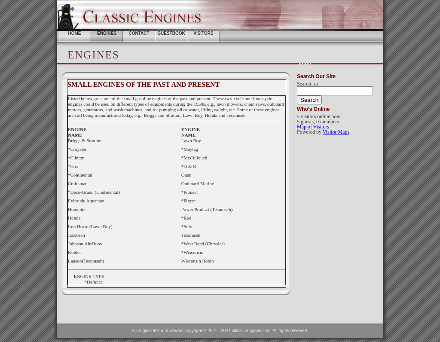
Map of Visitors (313, 127)
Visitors (203, 33)
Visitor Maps (336, 132)
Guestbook (171, 33)
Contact (138, 33)
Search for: (308, 84)
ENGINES (106, 33)
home (74, 33)
